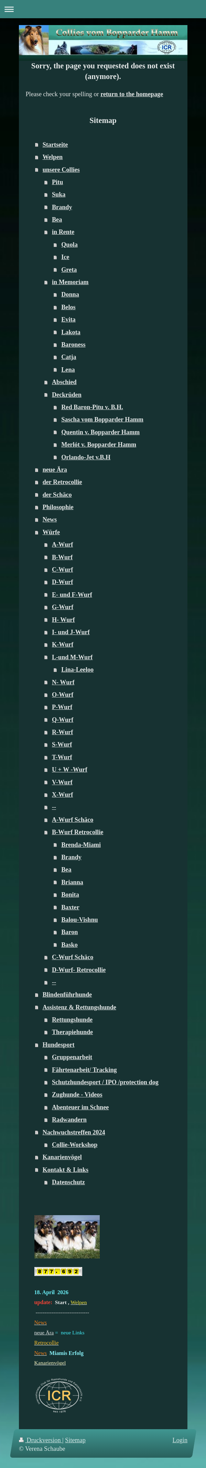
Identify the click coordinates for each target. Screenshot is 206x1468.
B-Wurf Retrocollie (77, 832)
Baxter (70, 907)
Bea (57, 219)
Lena (68, 369)
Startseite (55, 144)
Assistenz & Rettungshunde (79, 1007)
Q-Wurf (62, 719)
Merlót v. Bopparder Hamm (98, 444)
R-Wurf (62, 732)
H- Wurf (63, 619)
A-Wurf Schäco (72, 819)
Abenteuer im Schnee (80, 1107)
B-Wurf (62, 557)
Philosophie (58, 507)
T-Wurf (62, 757)
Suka (58, 194)
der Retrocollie (62, 482)
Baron (69, 932)
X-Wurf (62, 794)
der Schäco (57, 494)
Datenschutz (68, 1182)
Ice (65, 257)
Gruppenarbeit (72, 1057)
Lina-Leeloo (77, 669)
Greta (69, 269)
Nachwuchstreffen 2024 (74, 1132)
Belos (68, 307)
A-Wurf (62, 544)
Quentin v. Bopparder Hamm (100, 432)
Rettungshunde (72, 1019)
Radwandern (69, 1119)
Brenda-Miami (81, 844)
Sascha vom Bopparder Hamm (102, 419)
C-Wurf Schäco (72, 957)
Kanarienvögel (62, 1157)
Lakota (70, 332)
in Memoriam (70, 282)
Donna (70, 294)
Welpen (53, 157)
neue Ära (55, 469)
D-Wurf (62, 582)
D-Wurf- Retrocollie (79, 969)
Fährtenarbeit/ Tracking (84, 1069)
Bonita (70, 894)
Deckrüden (67, 394)
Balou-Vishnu (79, 919)
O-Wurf (62, 694)
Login (179, 1440)
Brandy (62, 207)
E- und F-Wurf (72, 594)
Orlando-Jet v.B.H (85, 457)
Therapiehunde (72, 1032)
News (50, 519)
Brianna (72, 882)
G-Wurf (62, 607)
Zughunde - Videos (77, 1094)
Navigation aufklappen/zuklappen (103, 9)
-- (54, 807)
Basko (69, 944)
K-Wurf (62, 644)
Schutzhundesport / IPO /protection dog (105, 1082)
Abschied (64, 382)
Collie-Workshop (74, 1144)
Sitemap (75, 1440)
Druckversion (40, 1440)
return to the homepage (131, 94)
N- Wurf (63, 682)
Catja (68, 357)
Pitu (57, 182)
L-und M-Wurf (72, 657)
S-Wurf (62, 744)
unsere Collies (61, 169)
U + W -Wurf (69, 769)
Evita (68, 319)
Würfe (51, 532)
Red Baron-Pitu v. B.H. (92, 407)
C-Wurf (62, 569)
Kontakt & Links (65, 1169)
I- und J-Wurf (71, 632)
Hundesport (59, 1044)
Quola (69, 244)
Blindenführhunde (67, 994)
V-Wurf (62, 782)
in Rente (63, 231)
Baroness (73, 344)
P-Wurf (62, 707)
